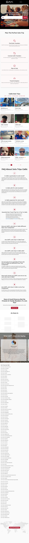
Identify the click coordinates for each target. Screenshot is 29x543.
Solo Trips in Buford (4, 445)
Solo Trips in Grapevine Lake (5, 512)
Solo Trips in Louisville (4, 497)
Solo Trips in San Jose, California (6, 374)
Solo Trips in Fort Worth (4, 500)
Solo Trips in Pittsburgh (4, 426)
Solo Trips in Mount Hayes (5, 429)
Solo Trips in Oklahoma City (5, 517)
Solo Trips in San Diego (4, 396)
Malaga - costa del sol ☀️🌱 (20, 157)
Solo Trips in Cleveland (4, 483)
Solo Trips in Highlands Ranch (5, 454)
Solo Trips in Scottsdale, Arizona (6, 476)
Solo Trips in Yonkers (4, 404)
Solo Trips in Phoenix (4, 391)
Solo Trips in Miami (4, 464)
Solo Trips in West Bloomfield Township (7, 465)
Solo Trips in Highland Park (5, 434)
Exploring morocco (4, 108)
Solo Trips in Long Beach (4, 492)
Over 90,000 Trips (18, 19)
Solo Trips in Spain (15, 95)
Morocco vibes (18, 108)
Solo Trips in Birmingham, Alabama (6, 399)
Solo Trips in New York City (5, 380)
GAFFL (5, 95)
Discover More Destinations (14, 527)
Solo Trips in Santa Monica (5, 511)
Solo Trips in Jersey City (4, 379)
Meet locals (8, 218)
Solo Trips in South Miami (5, 418)
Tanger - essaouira (4, 124)
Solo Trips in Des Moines (4, 448)
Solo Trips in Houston (4, 394)
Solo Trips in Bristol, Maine (5, 514)
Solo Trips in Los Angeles (5, 368)
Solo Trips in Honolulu (4, 432)
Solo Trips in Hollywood (4, 440)
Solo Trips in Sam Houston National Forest (7, 385)
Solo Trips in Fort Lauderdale (5, 437)
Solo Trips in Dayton (4, 509)
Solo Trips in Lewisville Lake (5, 468)
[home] (9, 2)
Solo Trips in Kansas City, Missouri (6, 409)
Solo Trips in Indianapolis (4, 402)
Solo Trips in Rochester (4, 489)
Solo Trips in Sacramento (4, 415)
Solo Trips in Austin (4, 388)
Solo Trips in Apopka (4, 478)
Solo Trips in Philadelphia (5, 412)
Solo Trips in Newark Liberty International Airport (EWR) (9, 479)
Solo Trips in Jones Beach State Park (6, 462)
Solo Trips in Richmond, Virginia (5, 467)
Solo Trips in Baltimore (4, 423)
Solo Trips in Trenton (4, 382)
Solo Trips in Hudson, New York (5, 366)
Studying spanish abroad (5, 157)
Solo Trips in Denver (4, 377)
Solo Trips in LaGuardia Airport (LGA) (6, 435)
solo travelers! (15, 218)
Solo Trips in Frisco (4, 503)
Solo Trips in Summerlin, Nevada (6, 505)
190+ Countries (11, 19)
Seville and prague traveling (6, 141)
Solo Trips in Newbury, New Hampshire (7, 393)
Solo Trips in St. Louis (4, 424)
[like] (27, 99)
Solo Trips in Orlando (4, 407)
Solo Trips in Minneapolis (5, 447)
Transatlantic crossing (19, 141)
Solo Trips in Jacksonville (5, 421)
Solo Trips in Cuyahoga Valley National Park (7, 491)
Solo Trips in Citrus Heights (5, 456)
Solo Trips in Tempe (4, 495)
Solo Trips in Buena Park (4, 450)
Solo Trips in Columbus (4, 406)
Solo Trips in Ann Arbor (4, 481)
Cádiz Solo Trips (14, 94)
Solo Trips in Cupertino (4, 420)
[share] (27, 100)
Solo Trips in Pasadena (4, 494)
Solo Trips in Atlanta (4, 376)
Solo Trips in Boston (4, 390)
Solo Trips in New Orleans (5, 470)
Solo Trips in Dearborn (4, 486)
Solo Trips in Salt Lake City (5, 453)
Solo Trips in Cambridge (4, 459)
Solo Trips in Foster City (4, 508)
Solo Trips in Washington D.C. (5, 371)
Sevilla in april (18, 124)
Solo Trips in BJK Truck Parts (5, 498)
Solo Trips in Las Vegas (4, 451)
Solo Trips (9, 95)
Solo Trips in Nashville (4, 438)
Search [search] (25, 17)
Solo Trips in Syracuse (4, 506)
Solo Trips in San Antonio (5, 410)
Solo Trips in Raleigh (4, 461)
